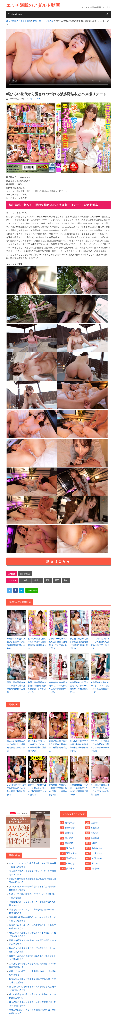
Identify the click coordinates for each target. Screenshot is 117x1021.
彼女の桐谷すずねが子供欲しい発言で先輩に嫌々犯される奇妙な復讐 (32, 1004)
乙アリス (96, 863)
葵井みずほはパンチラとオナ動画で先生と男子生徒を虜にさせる (32, 1012)
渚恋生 (95, 843)
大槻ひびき (97, 853)
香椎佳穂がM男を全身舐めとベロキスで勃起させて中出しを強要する (32, 919)
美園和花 (69, 843)
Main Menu (16, 14)
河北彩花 (69, 838)
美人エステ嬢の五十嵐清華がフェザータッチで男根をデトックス (32, 873)
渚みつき (95, 833)
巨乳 (48, 580)
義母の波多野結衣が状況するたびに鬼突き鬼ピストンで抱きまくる (37, 687)
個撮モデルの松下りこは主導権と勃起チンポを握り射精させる (32, 973)
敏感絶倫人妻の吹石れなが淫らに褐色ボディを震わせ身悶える (58, 746)
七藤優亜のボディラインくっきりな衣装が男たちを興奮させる (32, 904)
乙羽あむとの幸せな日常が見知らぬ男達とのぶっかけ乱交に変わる (32, 965)
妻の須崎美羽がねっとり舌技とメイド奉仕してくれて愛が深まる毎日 (32, 934)
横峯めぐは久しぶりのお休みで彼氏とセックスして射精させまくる (32, 927)
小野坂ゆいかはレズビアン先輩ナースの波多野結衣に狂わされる (16, 643)
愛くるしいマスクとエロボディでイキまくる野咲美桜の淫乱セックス (37, 746)
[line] (31, 590)
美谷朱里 (70, 868)
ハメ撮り (25, 580)
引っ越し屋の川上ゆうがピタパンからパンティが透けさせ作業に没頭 (100, 790)
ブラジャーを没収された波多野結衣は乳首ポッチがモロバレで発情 (58, 643)
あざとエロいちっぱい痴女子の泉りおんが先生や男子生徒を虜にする (32, 865)
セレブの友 (35, 98)
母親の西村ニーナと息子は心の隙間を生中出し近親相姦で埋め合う (79, 790)
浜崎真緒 (95, 838)
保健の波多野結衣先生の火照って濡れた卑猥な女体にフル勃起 (16, 687)
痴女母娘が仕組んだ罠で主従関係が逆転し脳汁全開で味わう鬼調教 (32, 981)
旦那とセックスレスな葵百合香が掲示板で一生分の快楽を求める (32, 911)
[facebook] (15, 590)
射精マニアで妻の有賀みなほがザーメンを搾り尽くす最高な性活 (32, 896)
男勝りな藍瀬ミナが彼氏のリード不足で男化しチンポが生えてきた (32, 942)
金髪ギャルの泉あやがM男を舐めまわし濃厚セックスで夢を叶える (32, 957)
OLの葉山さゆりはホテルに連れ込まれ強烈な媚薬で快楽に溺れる (16, 790)
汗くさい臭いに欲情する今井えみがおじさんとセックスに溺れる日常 (32, 988)
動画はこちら (58, 561)
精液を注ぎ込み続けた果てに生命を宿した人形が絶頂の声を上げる (58, 687)
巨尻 (57, 580)
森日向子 (70, 848)
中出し (37, 580)
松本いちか (70, 823)
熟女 (66, 580)
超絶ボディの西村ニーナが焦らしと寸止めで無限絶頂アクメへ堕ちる (37, 790)
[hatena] (21, 590)
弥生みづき (97, 848)
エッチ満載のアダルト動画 (33, 5)
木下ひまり (97, 858)
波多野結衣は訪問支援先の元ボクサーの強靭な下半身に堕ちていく (79, 687)
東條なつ (69, 833)
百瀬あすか (71, 853)
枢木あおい (70, 828)
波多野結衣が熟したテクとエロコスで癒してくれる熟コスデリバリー (100, 687)
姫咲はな (70, 863)
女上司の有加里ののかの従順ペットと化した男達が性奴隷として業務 (32, 888)
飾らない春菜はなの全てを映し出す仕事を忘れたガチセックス (16, 746)
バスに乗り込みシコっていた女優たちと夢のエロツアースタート (100, 643)
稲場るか (96, 868)
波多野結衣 (25, 573)
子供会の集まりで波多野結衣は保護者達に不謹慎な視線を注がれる (79, 643)
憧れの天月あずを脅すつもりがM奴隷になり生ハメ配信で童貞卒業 (32, 950)
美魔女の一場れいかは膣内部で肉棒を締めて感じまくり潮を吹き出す (58, 790)
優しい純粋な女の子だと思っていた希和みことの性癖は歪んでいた (32, 996)
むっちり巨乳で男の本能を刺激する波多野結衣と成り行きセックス (37, 643)
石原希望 (95, 828)
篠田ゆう (95, 823)
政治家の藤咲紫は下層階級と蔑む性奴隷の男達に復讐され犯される (32, 880)
